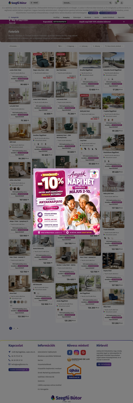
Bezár (93, 171)
